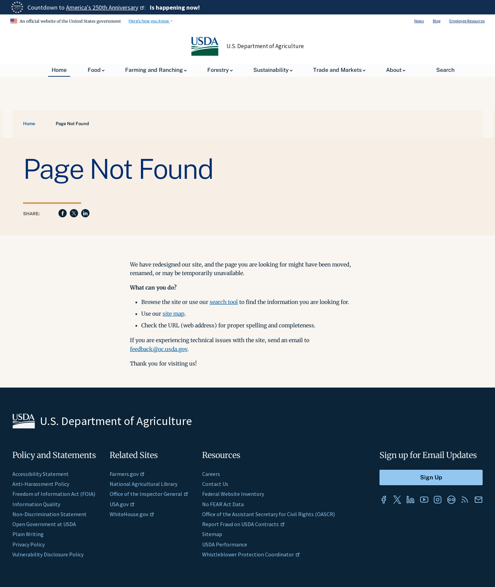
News (419, 20)
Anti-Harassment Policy (40, 483)
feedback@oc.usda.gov (158, 349)
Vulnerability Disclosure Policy (48, 554)
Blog (436, 20)
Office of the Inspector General (149, 493)
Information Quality (36, 504)
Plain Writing (28, 534)
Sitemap (212, 534)
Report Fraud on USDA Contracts (243, 524)
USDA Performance (224, 544)
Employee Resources (467, 20)
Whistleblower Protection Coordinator (251, 554)
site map (174, 313)
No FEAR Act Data (223, 504)
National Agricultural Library (143, 483)
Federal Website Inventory (233, 493)
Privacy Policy (28, 544)
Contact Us (215, 483)
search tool (224, 301)
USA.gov (122, 504)
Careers (211, 473)
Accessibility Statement (40, 473)
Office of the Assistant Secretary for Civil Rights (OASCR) (268, 514)
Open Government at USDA (44, 524)
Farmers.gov (127, 473)
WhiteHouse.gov (132, 514)
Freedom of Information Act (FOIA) (53, 493)
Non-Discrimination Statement (49, 514)
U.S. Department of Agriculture (265, 46)
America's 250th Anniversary (105, 7)
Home (29, 123)
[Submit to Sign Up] (431, 477)
